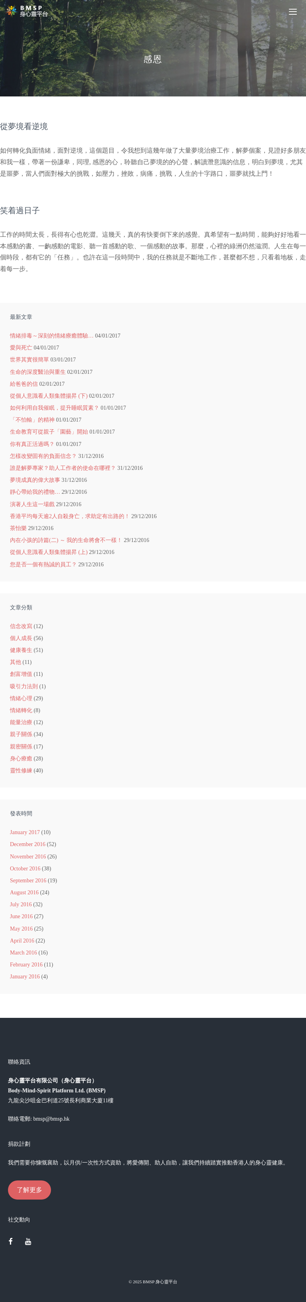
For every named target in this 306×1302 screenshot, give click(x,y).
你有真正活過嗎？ (32, 444)
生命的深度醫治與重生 (38, 372)
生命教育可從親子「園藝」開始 (49, 432)
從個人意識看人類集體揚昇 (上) (49, 552)
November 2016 (28, 857)
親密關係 (21, 747)
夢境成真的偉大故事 (35, 480)
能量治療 (21, 722)
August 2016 (24, 892)
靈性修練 (21, 771)
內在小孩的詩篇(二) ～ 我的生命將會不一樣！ (66, 540)
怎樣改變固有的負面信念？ (43, 456)
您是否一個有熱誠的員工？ (43, 565)
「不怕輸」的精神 (32, 420)
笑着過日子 (20, 210)
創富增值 (21, 674)
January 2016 (25, 977)
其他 (15, 662)
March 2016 (23, 953)
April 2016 (22, 941)
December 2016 (27, 844)
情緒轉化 (21, 710)
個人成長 (21, 638)
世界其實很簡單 (29, 360)
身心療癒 (21, 759)
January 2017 (25, 832)
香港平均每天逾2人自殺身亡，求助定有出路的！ (70, 516)
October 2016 (25, 869)
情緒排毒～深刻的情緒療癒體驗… (52, 336)
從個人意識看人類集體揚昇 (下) (49, 396)
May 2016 (21, 929)
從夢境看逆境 (24, 126)
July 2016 (21, 904)
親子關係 (21, 734)
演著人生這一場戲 (32, 504)
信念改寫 (21, 626)
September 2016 (28, 881)
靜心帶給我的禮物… (35, 492)
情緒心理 (21, 698)
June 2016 (21, 916)
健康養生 (21, 650)
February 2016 (26, 965)
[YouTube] (28, 1242)
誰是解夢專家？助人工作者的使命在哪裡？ (63, 468)
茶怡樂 (18, 528)
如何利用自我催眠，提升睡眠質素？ (54, 408)
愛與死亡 (21, 348)
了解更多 (29, 1189)
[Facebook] (10, 1242)
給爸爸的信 (24, 384)
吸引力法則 (24, 686)
